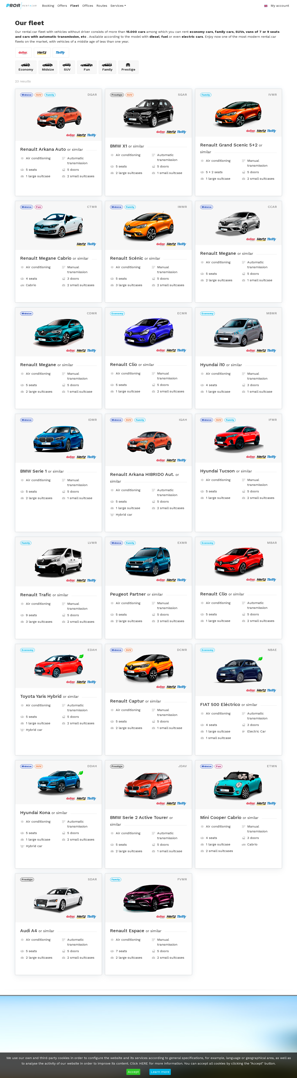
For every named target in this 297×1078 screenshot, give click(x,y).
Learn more (160, 1072)
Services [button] (117, 6)
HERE (143, 1063)
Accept (133, 1072)
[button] (266, 6)
